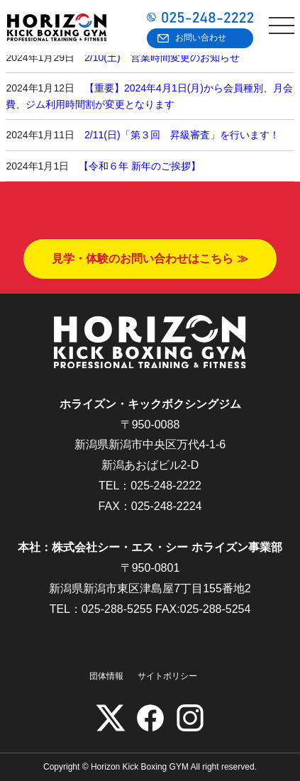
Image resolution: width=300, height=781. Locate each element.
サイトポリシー (167, 676)
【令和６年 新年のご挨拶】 (140, 166)
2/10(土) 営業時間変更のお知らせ (162, 57)
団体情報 (106, 676)
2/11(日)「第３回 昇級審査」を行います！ (181, 134)
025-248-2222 (165, 486)
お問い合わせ (200, 38)
